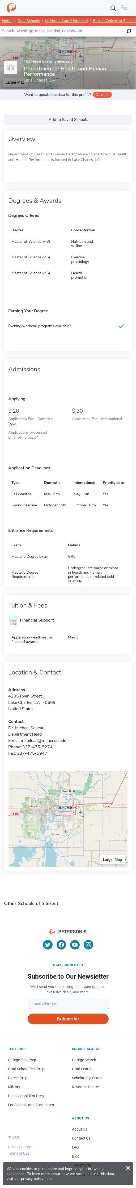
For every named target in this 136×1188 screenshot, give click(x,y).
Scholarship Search (88, 1078)
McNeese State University (66, 20)
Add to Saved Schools (68, 119)
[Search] (113, 8)
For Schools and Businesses (31, 1105)
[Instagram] (88, 945)
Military (14, 1087)
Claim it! (101, 94)
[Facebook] (61, 945)
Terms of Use (18, 1153)
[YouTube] (75, 945)
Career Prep (17, 1078)
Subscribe (68, 1019)
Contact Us (81, 1138)
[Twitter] (48, 945)
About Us (79, 1129)
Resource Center (85, 1087)
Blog (75, 1156)
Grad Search (82, 1069)
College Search (84, 1060)
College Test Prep (22, 1060)
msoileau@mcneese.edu (43, 741)
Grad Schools (29, 20)
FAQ (75, 1147)
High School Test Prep (26, 1096)
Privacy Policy (19, 1147)
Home (7, 20)
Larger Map (112, 859)
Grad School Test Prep (26, 1069)
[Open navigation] (124, 8)
